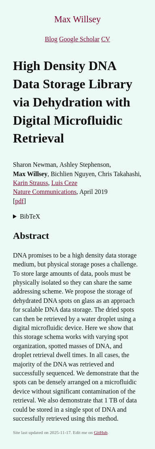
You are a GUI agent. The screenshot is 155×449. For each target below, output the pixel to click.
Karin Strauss (30, 182)
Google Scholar (79, 39)
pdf (19, 201)
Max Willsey (77, 19)
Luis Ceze (64, 182)
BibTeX (30, 216)
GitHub (101, 432)
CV (105, 39)
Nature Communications (44, 191)
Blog (51, 39)
